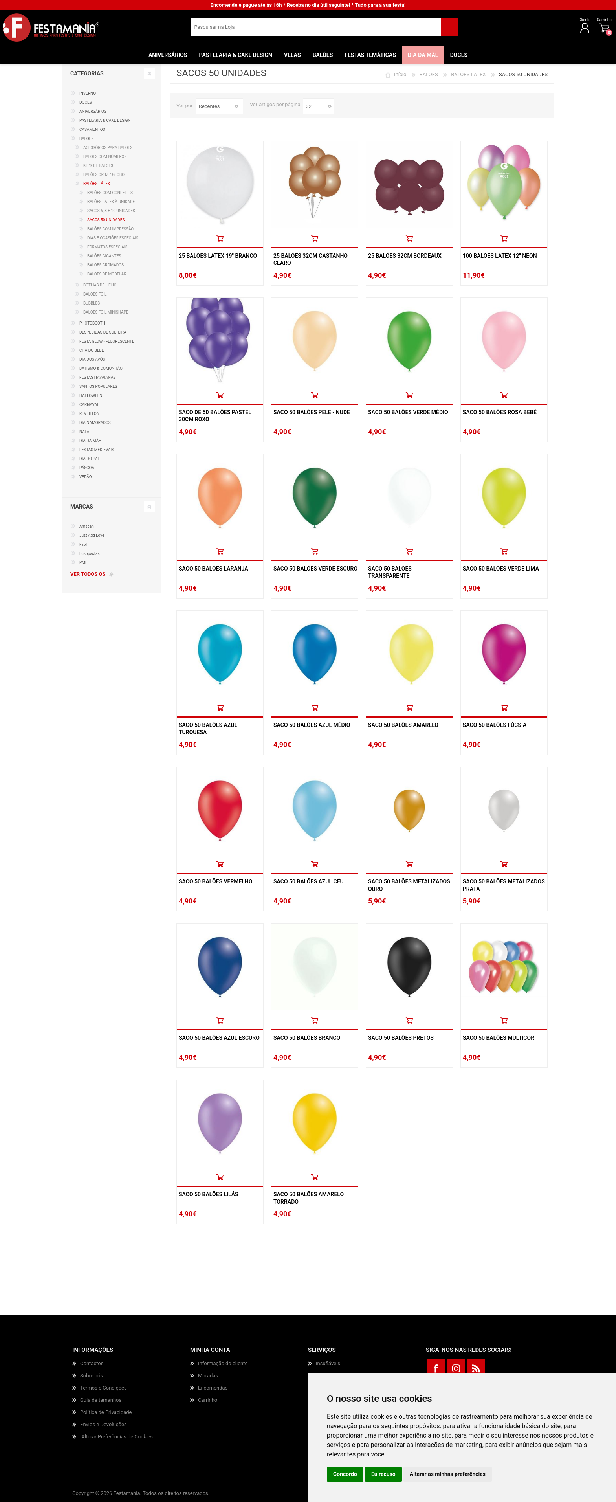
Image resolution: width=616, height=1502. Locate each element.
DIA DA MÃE (90, 441)
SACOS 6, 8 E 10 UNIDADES (111, 211)
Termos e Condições (103, 1388)
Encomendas (212, 1388)
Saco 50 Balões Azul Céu (308, 881)
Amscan (86, 526)
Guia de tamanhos (100, 1400)
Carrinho (578, 22)
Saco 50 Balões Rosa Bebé (500, 412)
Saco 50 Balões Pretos (401, 1038)
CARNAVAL (89, 404)
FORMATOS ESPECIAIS (107, 247)
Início (400, 74)
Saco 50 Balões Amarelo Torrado (308, 1198)
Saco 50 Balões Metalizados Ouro (409, 885)
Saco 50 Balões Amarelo (403, 725)
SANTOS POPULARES (98, 386)
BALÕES (429, 74)
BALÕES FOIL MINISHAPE (105, 312)
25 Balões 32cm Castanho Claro (310, 259)
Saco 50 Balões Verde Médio (408, 412)
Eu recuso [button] (383, 1474)
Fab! (83, 544)
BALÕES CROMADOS (105, 265)
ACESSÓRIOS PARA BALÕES (107, 147)
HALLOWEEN (90, 395)
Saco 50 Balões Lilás (208, 1194)
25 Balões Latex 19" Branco (218, 256)
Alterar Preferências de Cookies (117, 1437)
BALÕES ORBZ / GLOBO (104, 175)
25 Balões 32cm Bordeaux (405, 256)
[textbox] (316, 30)
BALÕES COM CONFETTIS (110, 193)
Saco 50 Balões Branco (306, 1038)
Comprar (220, 238)
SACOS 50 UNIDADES (106, 220)
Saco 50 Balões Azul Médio (311, 725)
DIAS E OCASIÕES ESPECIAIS (112, 238)
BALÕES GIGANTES (104, 256)
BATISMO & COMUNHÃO (101, 368)
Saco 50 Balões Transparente (390, 572)
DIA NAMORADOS (95, 422)
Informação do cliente (223, 1363)
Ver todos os (87, 574)
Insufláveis (328, 1363)
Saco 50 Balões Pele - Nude (311, 412)
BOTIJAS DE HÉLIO (100, 285)
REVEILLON (89, 413)
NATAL (85, 432)
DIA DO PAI (89, 459)
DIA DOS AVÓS (92, 359)
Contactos (91, 1363)
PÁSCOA (86, 468)
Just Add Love (91, 535)
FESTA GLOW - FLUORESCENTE (106, 341)
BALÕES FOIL (94, 294)
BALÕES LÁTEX (468, 74)
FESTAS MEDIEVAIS (96, 450)
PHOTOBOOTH (92, 323)
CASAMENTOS (92, 129)
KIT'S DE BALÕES (98, 165)
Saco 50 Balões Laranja (213, 569)
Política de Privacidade (106, 1412)
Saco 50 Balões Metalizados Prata (504, 885)
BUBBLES (91, 303)
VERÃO (85, 477)
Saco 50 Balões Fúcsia (495, 725)
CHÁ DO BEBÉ (91, 350)
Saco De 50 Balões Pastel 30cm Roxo (215, 415)
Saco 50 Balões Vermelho (216, 881)
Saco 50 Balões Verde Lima (501, 569)
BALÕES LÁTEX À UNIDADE (111, 202)
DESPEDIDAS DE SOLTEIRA (102, 332)
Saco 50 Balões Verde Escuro (315, 569)
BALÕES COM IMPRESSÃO (110, 229)
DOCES (85, 102)
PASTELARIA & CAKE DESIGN (105, 120)
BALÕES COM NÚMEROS (104, 156)
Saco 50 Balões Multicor (498, 1038)
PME (83, 562)
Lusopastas (89, 553)
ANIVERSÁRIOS (92, 111)
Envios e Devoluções (103, 1424)
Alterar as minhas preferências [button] (448, 1474)
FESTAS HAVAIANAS (97, 377)
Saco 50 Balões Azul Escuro (219, 1038)
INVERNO (87, 93)
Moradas (208, 1376)
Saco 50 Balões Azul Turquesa (208, 728)
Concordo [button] (345, 1474)
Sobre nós (91, 1376)
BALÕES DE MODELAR (106, 274)
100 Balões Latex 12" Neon (500, 256)
